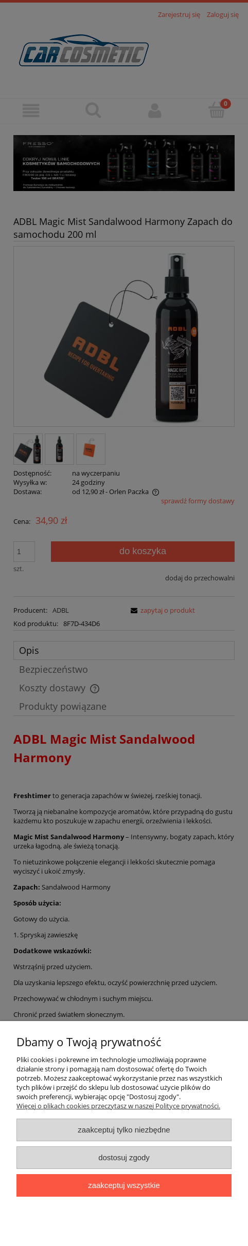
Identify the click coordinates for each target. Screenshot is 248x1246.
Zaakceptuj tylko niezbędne (124, 1129)
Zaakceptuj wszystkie (124, 1185)
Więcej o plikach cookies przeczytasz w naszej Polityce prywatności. (118, 1105)
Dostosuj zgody (124, 1157)
